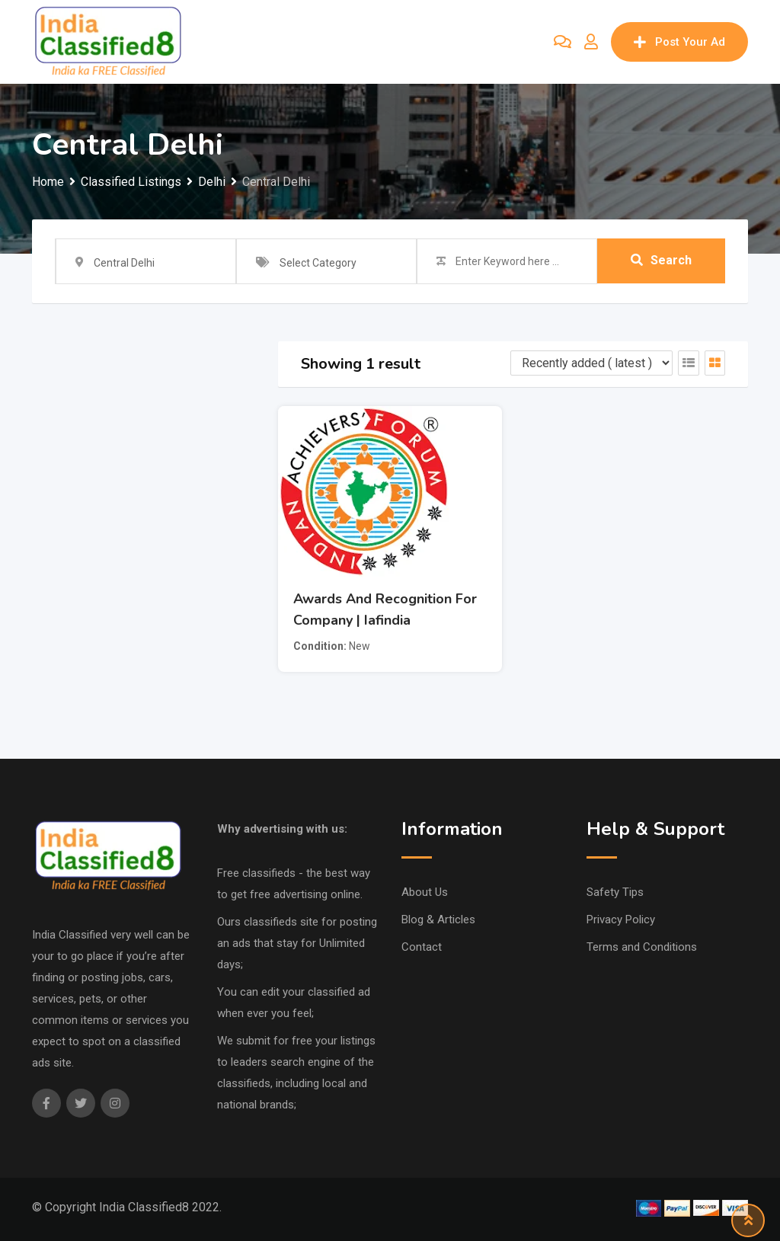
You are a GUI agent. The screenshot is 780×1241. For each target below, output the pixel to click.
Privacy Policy (621, 919)
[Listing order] (591, 363)
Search (661, 261)
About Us (424, 892)
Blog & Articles (438, 919)
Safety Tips (615, 892)
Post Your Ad (679, 42)
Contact (421, 947)
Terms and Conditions (642, 947)
